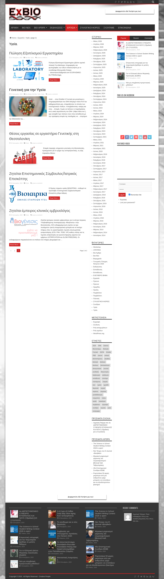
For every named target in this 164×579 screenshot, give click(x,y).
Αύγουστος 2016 (99, 206)
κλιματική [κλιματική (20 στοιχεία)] (103, 391)
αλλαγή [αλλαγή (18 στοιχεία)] (107, 355)
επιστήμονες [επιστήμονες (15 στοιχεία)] (96, 381)
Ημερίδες (96, 287)
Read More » (54, 80)
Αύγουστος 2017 (99, 172)
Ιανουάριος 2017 (99, 192)
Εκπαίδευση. (97, 272)
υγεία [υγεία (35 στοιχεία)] (109, 408)
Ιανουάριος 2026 (99, 53)
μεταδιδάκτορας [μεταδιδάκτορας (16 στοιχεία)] (97, 394)
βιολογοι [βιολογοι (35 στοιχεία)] (102, 362)
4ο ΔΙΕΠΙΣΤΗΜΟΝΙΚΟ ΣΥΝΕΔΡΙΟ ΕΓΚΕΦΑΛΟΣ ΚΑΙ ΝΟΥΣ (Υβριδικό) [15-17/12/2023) (102, 427)
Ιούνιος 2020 (97, 151)
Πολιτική (96, 299)
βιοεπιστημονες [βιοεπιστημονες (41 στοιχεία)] (97, 358)
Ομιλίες (96, 290)
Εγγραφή (96, 322)
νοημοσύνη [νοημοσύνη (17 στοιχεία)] (96, 398)
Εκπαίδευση (97, 270)
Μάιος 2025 (97, 76)
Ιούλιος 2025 (97, 70)
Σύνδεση (96, 325)
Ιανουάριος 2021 (99, 148)
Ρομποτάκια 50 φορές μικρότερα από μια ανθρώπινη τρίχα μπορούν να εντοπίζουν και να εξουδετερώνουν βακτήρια (100, 560)
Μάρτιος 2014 (98, 229)
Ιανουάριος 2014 (99, 235)
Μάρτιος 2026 (98, 47)
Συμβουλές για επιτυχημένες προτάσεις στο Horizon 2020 (67, 533)
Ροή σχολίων (98, 331)
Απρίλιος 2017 (98, 183)
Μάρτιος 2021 (98, 145)
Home (12, 38)
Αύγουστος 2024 (99, 102)
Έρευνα (96, 281)
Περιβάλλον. (97, 296)
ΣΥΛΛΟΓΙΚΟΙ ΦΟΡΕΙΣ (90, 27)
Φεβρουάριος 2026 (100, 50)
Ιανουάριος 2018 (99, 163)
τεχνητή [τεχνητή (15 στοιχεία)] (103, 408)
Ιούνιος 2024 (97, 108)
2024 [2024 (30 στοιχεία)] (94, 345)
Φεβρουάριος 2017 (100, 189)
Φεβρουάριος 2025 (100, 85)
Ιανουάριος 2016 (99, 227)
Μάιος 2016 (97, 215)
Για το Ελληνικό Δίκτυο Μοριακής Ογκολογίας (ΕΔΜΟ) (28, 552)
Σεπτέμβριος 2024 (99, 99)
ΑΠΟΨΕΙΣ (97, 250)
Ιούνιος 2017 (97, 177)
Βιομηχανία (97, 259)
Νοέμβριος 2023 (99, 128)
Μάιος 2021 (97, 140)
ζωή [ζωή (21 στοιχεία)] (94, 385)
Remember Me (135, 195)
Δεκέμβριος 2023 (99, 125)
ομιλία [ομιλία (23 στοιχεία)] (94, 401)
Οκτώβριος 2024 (99, 96)
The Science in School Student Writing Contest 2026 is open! (102, 446)
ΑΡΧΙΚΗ (14, 27)
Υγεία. (32, 57)
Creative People (44, 576)
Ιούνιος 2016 (97, 212)
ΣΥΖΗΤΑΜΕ (109, 27)
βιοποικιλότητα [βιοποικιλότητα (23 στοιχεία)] (105, 365)
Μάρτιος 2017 (98, 186)
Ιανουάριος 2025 (99, 88)
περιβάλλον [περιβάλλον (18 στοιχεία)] (96, 404)
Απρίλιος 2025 (98, 79)
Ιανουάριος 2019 (99, 157)
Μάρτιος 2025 (98, 82)
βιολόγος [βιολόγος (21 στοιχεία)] (95, 365)
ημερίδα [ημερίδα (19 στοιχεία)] (106, 385)
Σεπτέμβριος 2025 (99, 64)
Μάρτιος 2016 (98, 221)
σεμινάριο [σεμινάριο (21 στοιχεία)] (105, 404)
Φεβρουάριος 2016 (100, 224)
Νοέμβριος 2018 (99, 160)
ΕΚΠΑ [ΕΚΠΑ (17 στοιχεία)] (102, 352)
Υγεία (38, 94)
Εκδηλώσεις (57, 27)
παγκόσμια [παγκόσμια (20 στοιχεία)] (102, 401)
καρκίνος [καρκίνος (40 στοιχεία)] (95, 391)
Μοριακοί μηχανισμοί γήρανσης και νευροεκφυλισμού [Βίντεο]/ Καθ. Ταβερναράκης (100, 460)
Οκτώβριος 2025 (99, 61)
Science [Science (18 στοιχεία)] (105, 345)
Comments (149, 38)
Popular (123, 38)
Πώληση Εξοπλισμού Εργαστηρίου (36, 52)
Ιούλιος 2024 (97, 105)
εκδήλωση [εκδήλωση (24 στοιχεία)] (105, 375)
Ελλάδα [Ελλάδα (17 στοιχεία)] (108, 352)
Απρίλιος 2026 (98, 44)
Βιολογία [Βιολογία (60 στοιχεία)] (105, 349)
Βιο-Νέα (26, 27)
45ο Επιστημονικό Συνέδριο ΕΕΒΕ (102, 548)
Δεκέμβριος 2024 (99, 90)
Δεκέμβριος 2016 (99, 195)
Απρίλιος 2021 (98, 143)
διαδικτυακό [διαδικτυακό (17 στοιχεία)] (96, 375)
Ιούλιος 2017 (97, 174)
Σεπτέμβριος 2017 (99, 169)
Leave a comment (42, 57)
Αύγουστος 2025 (99, 67)
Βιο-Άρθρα (40, 27)
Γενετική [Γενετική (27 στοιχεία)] (95, 352)
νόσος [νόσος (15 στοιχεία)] (104, 398)
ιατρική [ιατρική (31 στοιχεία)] (103, 388)
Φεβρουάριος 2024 (100, 119)
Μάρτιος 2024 (98, 117)
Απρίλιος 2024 (98, 114)
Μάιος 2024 (97, 111)
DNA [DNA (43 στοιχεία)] (99, 345)
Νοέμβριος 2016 (99, 198)
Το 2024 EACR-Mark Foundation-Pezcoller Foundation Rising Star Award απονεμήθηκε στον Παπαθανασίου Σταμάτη (62, 546)
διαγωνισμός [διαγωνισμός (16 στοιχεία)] (105, 372)
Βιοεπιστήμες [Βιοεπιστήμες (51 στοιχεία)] (97, 349)
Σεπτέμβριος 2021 (99, 137)
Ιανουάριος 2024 (99, 122)
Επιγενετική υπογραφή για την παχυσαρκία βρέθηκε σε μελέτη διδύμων (137, 65)
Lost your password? (127, 202)
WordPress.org (98, 333)
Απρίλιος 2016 (98, 218)
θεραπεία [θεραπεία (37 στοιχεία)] (95, 388)
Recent (136, 38)
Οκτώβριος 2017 (99, 166)
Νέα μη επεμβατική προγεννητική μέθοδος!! (29, 562)
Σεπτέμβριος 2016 (99, 203)
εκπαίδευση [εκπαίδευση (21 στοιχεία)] (96, 378)
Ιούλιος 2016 (97, 209)
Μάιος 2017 (97, 180)
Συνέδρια (96, 304)
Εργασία (72, 27)
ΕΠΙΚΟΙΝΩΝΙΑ (124, 27)
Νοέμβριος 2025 (99, 59)
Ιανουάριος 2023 (99, 134)
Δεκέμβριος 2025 (99, 56)
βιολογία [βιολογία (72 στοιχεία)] (95, 362)
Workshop (97, 247)
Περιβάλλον (97, 293)
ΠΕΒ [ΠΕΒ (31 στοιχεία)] (94, 355)
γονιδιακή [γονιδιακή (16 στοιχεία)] (96, 372)
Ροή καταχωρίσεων (100, 328)
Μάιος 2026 (97, 41)
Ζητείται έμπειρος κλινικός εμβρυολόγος (39, 210)
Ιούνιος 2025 (97, 73)
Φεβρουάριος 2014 (100, 232)
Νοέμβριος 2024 (99, 93)
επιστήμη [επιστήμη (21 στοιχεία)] (105, 378)
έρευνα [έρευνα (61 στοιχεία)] (100, 355)
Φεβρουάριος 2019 (100, 154)
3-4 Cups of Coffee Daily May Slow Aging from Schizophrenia (66, 513)
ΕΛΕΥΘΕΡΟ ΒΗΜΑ (100, 275)
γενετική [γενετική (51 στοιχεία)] (106, 368)
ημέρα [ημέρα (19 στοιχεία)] (99, 385)
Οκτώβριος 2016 (99, 201)
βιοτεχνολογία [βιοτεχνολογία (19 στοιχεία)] (97, 368)
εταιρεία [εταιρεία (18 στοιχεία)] (105, 381)
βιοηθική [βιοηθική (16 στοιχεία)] (107, 358)
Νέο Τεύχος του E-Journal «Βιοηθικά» (103, 523)
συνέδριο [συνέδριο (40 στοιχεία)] (95, 408)
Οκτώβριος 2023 (99, 131)
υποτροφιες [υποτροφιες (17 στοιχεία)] (96, 411)
